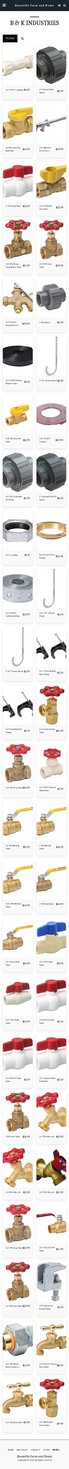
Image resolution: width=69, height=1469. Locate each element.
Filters (10, 38)
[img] (18, 65)
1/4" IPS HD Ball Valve (12, 847)
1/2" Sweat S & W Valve (47, 1249)
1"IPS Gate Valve (13, 1136)
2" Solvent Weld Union (46, 91)
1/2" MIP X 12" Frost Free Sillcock (45, 150)
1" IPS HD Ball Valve (45, 847)
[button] (4, 5)
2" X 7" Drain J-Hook (14, 671)
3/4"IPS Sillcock (13, 1192)
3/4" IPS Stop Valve (14, 788)
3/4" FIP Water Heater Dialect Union (12, 1366)
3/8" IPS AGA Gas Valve (13, 440)
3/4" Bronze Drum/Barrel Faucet (11, 324)
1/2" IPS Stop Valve (14, 1248)
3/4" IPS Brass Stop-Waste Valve (14, 265)
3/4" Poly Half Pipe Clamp (14, 731)
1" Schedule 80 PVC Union (48, 498)
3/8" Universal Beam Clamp (46, 1307)
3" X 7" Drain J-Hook (48, 380)
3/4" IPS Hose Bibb (14, 1422)
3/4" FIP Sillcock (46, 1192)
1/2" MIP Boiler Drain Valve (46, 1423)
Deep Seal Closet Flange (47, 556)
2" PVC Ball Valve (13, 206)
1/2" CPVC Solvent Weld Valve (47, 789)
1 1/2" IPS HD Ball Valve (13, 905)
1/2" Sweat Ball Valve (12, 963)
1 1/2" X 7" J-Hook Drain (46, 614)
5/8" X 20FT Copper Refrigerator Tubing (45, 440)
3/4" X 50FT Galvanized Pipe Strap (13, 615)
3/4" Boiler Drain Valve (47, 731)
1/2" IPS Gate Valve (14, 1306)
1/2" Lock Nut (12, 555)
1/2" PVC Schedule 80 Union (14, 498)
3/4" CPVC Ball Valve (12, 1021)
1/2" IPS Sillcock (46, 1136)
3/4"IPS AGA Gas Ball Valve (13, 149)
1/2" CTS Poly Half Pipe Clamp (47, 672)
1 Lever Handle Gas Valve (45, 207)
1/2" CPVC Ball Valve (45, 963)
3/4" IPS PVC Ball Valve (13, 1080)
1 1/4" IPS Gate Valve (45, 265)
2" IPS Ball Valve (46, 904)
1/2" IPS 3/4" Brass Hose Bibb (47, 1365)
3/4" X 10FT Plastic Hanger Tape (14, 382)
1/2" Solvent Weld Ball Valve (47, 1080)
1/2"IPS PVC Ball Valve (46, 1021)
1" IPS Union (44, 322)
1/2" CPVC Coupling (14, 90)
